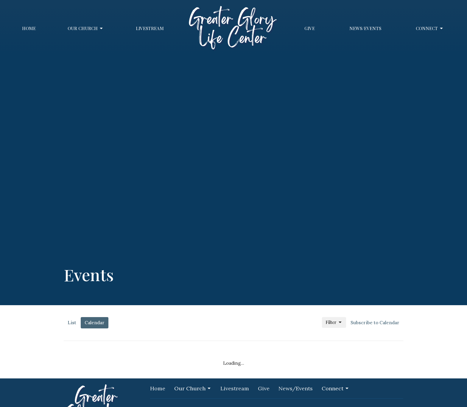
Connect (430, 28)
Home (29, 28)
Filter (334, 322)
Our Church (86, 28)
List (72, 322)
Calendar (95, 322)
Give (309, 28)
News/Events (365, 28)
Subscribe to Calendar (375, 322)
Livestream (150, 28)
